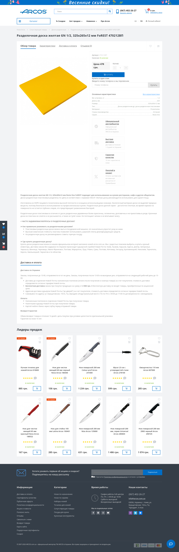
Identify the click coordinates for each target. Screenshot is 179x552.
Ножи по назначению (63, 494)
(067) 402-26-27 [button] (137, 494)
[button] (128, 10)
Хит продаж (75, 21)
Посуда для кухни (61, 512)
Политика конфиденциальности (115, 477)
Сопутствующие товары (38, 30)
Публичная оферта (25, 501)
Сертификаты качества (26, 497)
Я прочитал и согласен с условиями (120, 477)
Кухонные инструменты (64, 516)
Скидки (20, 534)
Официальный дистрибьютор (108, 122)
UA (135, 21)
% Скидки (60, 21)
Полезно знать (23, 512)
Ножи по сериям (61, 497)
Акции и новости (24, 508)
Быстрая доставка (105, 140)
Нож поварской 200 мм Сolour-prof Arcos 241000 (89, 370)
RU (141, 21)
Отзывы (20, 516)
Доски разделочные (59, 30)
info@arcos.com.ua (137, 498)
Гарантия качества (105, 156)
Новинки (91, 21)
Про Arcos (105, 21)
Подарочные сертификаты (28, 530)
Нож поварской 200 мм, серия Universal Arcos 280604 (119, 431)
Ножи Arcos (21, 30)
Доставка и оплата (68, 45)
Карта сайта (22, 526)
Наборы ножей (60, 501)
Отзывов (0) (86, 45)
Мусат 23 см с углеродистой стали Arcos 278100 (119, 370)
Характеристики (47, 45)
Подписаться (152, 472)
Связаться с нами (24, 519)
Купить (154, 85)
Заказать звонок (126, 13)
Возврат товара (23, 523)
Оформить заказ (156, 12)
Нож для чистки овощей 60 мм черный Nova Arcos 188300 (59, 370)
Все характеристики (151, 94)
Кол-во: (116, 63)
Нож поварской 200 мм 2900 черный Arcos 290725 (149, 431)
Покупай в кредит (106, 171)
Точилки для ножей (62, 505)
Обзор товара (28, 45)
